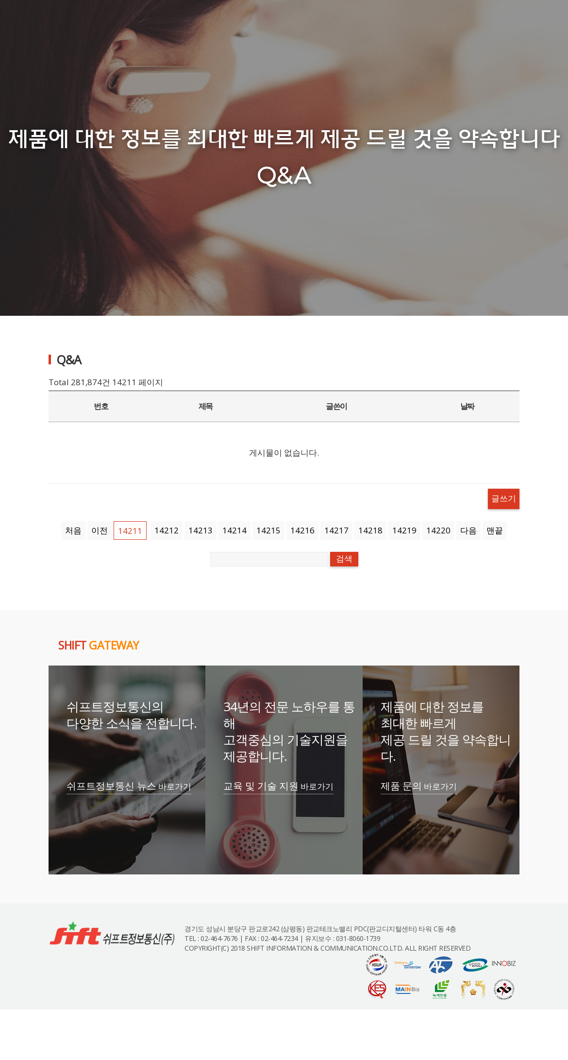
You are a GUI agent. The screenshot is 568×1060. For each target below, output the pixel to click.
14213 (200, 530)
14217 (336, 530)
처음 (73, 530)
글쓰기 (503, 498)
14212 (166, 530)
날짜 (467, 406)
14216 (302, 530)
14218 (370, 530)
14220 (438, 530)
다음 (468, 530)
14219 (404, 530)
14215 (268, 530)
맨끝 (494, 530)
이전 (99, 530)
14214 (234, 530)
